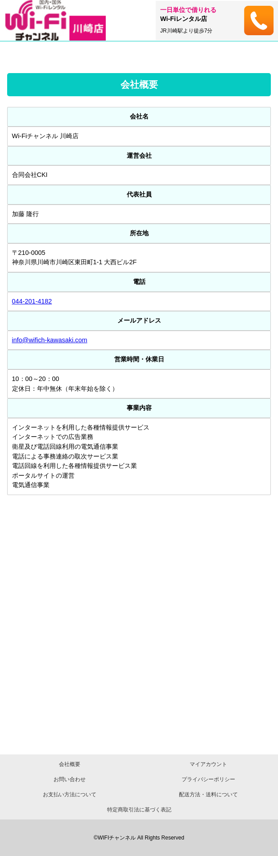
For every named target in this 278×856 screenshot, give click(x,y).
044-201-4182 (32, 301)
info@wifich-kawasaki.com (49, 340)
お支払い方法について (69, 794)
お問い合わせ (70, 779)
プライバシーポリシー (208, 779)
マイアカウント (208, 764)
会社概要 (69, 764)
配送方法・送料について (208, 794)
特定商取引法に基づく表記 (139, 810)
